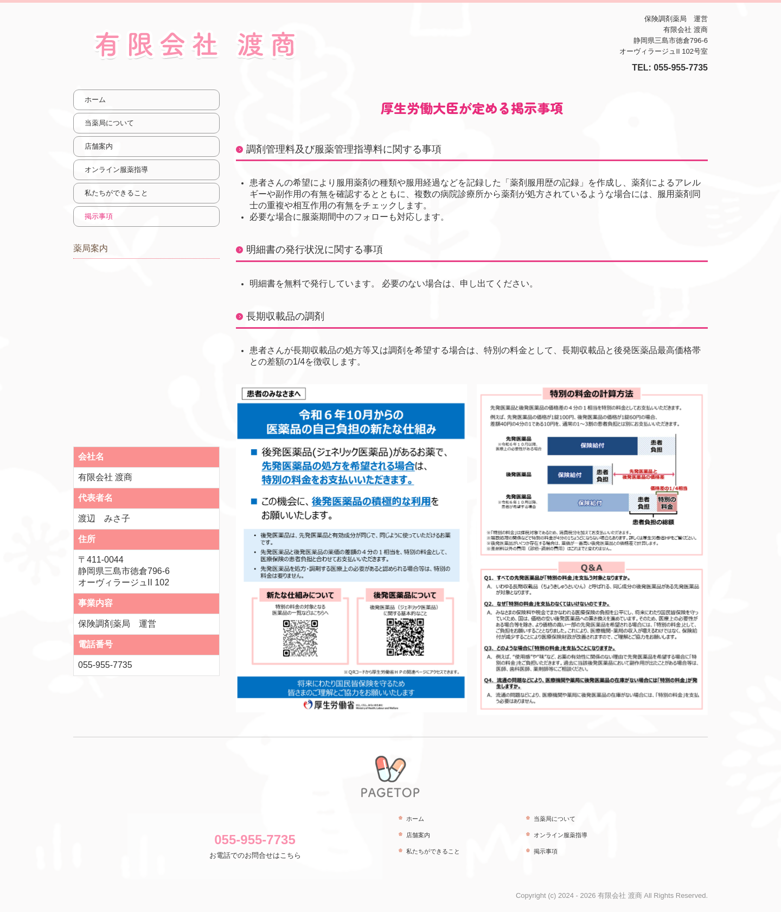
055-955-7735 (681, 67)
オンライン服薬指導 (116, 169)
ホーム (95, 99)
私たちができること (116, 193)
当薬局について (109, 123)
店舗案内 (99, 146)
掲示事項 (99, 216)
